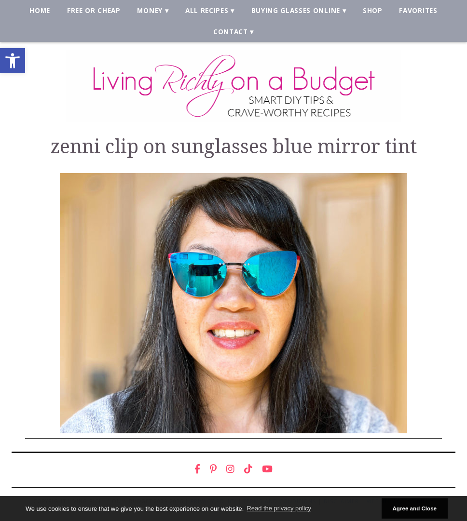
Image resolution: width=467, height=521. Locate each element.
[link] (12, 60)
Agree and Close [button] (414, 508)
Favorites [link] (418, 10)
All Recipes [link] (207, 10)
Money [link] (149, 10)
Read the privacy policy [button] (279, 508)
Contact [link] (230, 31)
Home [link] (39, 10)
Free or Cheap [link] (94, 10)
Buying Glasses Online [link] (295, 10)
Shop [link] (373, 10)
